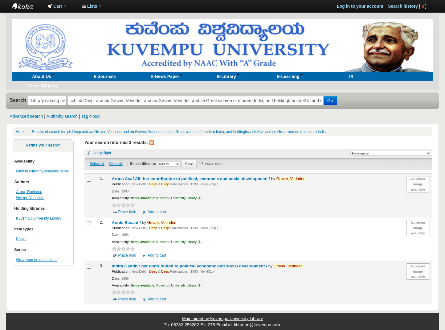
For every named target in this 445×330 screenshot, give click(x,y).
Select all (97, 164)
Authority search (62, 116)
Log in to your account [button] (360, 6)
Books (21, 239)
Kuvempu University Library (38, 218)
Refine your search (43, 145)
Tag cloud (90, 116)
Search (18, 100)
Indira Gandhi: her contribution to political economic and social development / (190, 266)
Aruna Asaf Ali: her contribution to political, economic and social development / (191, 178)
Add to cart (156, 212)
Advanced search (26, 116)
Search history (403, 6)
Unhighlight (102, 153)
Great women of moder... (36, 260)
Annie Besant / (127, 222)
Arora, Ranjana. (29, 192)
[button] (57, 6)
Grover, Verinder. (30, 198)
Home (21, 132)
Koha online (27, 6)
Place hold (127, 212)
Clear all (116, 164)
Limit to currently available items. (43, 171)
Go (330, 100)
